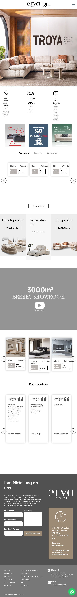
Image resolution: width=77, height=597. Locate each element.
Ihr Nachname (10, 520)
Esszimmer (38, 153)
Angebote (7, 585)
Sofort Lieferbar (9, 582)
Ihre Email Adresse (11, 529)
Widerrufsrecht (26, 573)
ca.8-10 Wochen (12, 171)
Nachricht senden (33, 533)
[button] (4, 180)
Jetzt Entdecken (13, 228)
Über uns (7, 570)
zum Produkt (18, 365)
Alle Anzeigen (38, 206)
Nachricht (28, 511)
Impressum (24, 585)
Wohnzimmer (24, 153)
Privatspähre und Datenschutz (31, 576)
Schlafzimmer (52, 153)
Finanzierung (25, 579)
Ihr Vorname (9, 511)
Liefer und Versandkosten (29, 570)
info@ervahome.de (58, 585)
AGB (22, 582)
